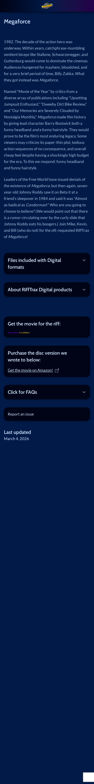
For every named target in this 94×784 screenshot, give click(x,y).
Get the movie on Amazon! (33, 370)
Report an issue (21, 414)
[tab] (47, 323)
